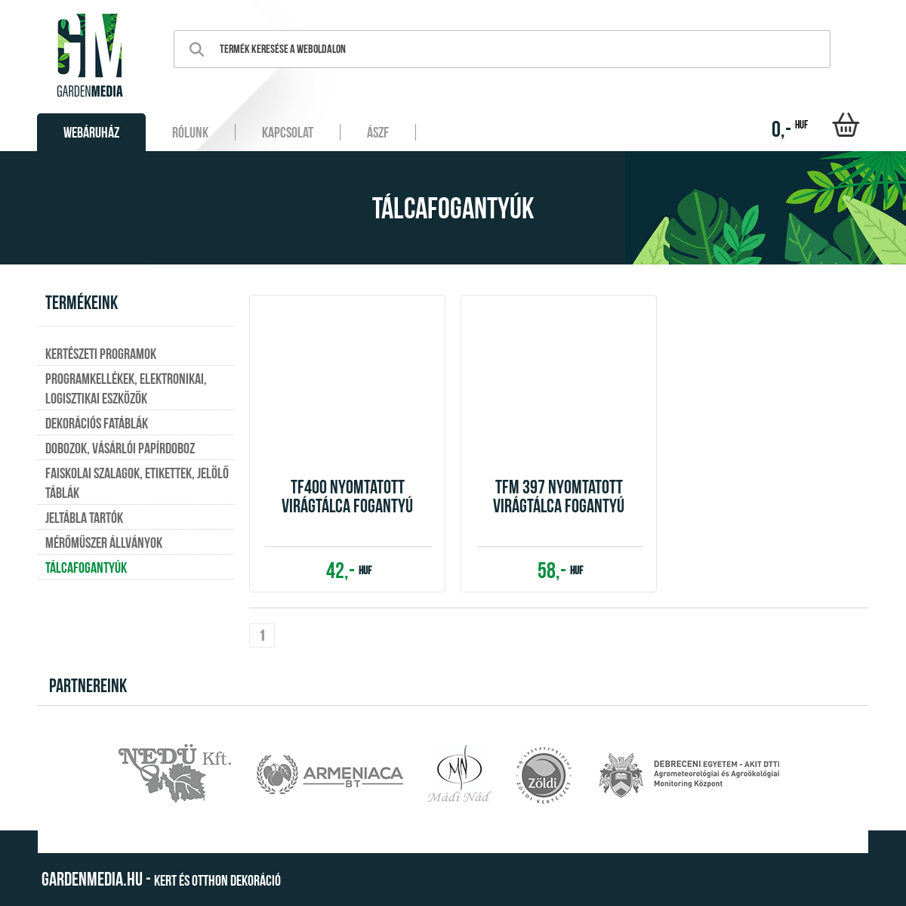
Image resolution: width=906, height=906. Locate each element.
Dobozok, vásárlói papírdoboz (120, 448)
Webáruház (91, 132)
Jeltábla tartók (84, 517)
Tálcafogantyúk (86, 567)
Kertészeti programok (100, 353)
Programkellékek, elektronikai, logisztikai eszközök (126, 388)
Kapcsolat (287, 132)
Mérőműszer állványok (103, 542)
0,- (790, 128)
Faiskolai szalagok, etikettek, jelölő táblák (137, 483)
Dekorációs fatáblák (96, 423)
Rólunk (190, 132)
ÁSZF (378, 132)
